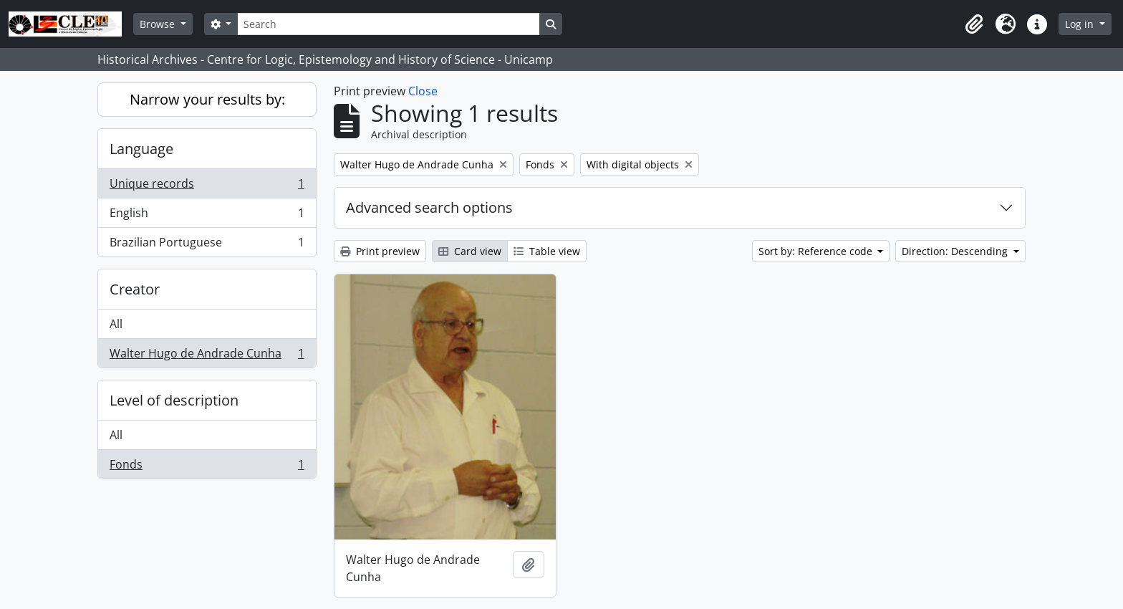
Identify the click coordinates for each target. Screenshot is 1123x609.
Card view (469, 251)
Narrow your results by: (207, 99)
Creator (135, 289)
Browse (159, 24)
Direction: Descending (956, 251)
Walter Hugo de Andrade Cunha (206, 356)
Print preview (380, 251)
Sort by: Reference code (816, 251)
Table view (547, 251)
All (116, 324)
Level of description (174, 400)
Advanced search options (429, 207)
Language (141, 148)
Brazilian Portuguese (206, 245)
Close (423, 91)
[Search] (388, 24)
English (206, 216)
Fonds (206, 467)
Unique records (206, 186)
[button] (974, 24)
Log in (1081, 24)
